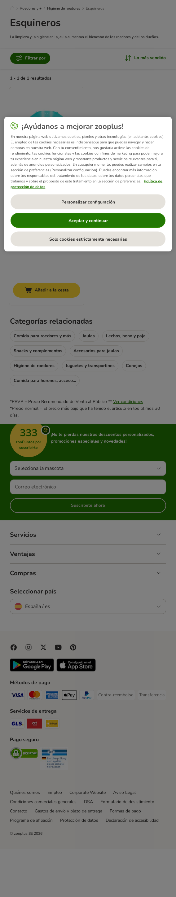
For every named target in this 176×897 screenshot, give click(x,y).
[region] (88, 184)
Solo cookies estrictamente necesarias (88, 239)
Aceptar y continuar (88, 220)
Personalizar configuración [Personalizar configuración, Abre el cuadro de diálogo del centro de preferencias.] (88, 202)
